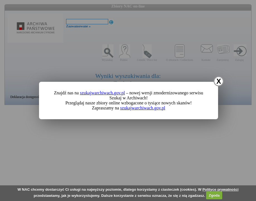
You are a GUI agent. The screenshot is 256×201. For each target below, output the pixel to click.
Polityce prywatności (220, 189)
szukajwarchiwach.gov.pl (102, 92)
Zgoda (214, 195)
